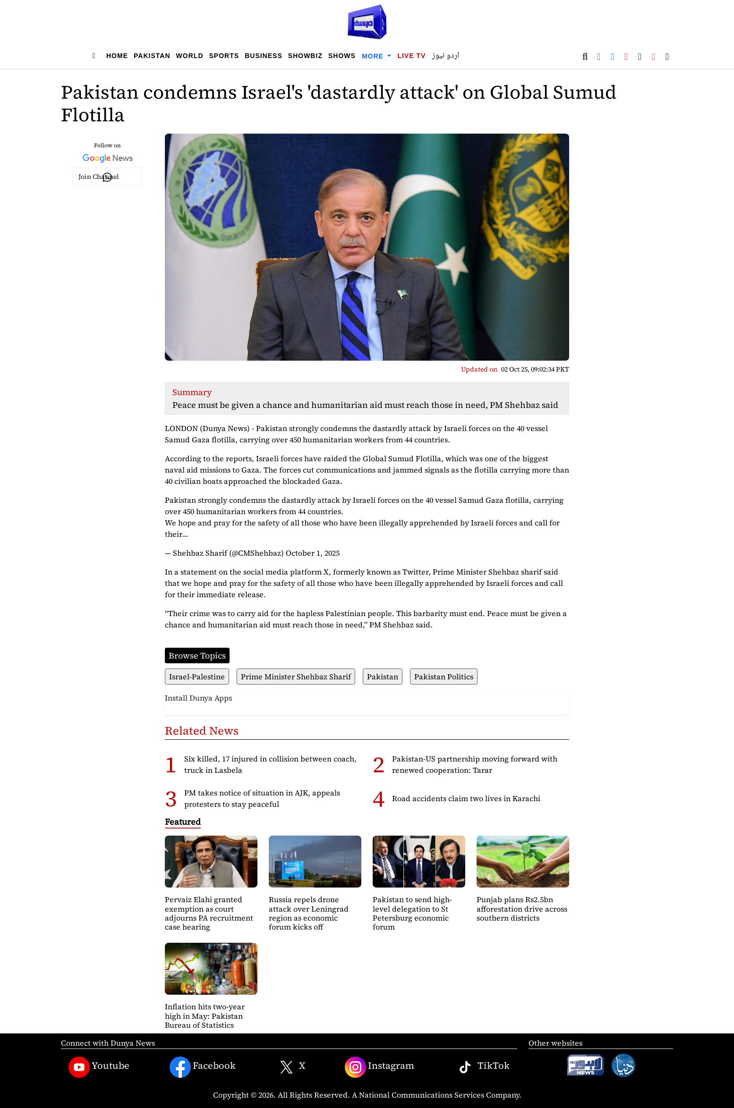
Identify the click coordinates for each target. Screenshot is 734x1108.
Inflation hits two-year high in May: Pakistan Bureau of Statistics (205, 1015)
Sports (224, 55)
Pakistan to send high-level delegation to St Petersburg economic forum (412, 913)
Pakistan (152, 55)
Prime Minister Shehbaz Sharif (296, 676)
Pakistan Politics (443, 676)
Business (263, 55)
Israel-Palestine (197, 676)
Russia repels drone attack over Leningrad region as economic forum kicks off (309, 913)
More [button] (374, 56)
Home (117, 55)
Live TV (411, 55)
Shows (342, 55)
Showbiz (305, 55)
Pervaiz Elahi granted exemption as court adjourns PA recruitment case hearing (209, 913)
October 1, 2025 (313, 553)
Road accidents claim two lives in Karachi (466, 798)
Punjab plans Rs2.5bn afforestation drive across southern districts (522, 908)
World (190, 55)
